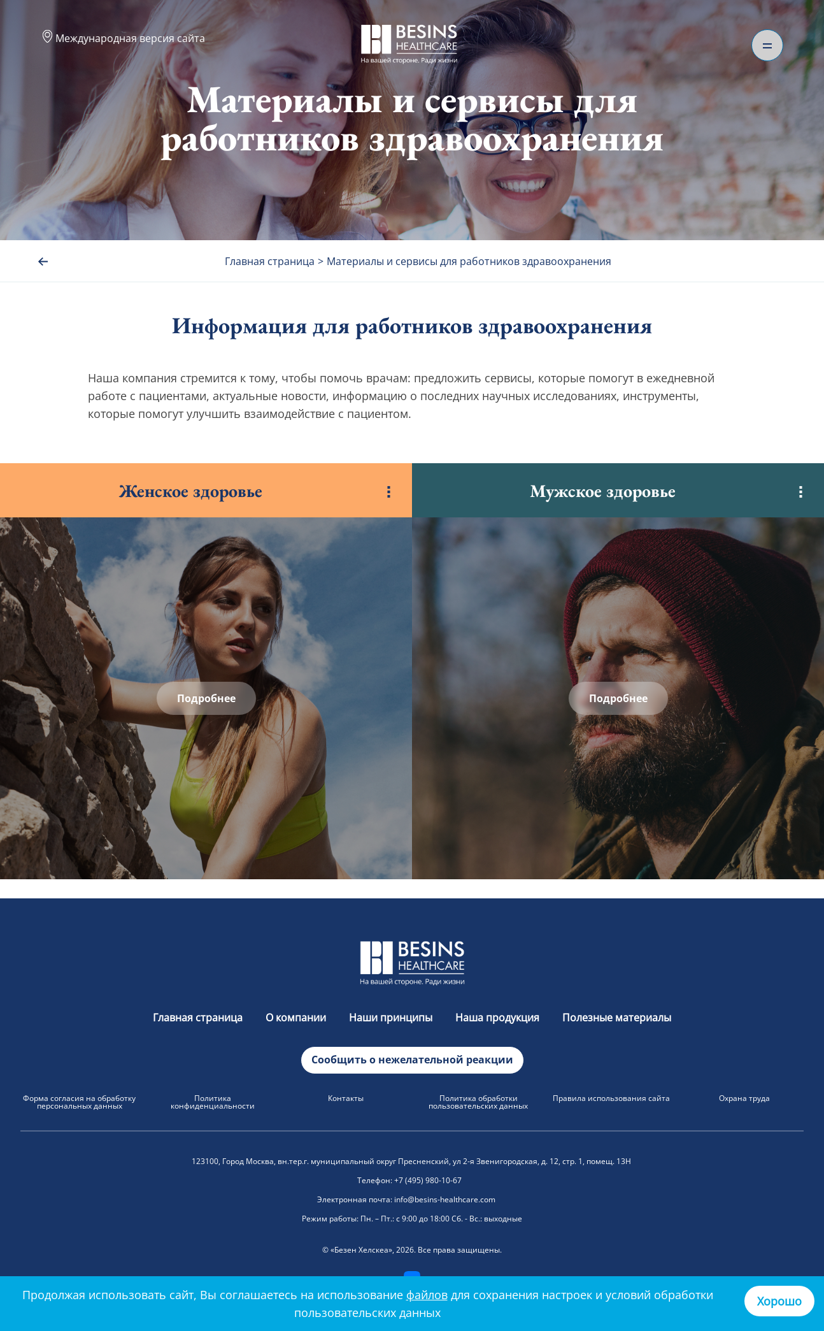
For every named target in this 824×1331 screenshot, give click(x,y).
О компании (297, 1018)
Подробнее (206, 698)
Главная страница (199, 1018)
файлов (427, 1294)
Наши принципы (392, 1018)
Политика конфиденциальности (213, 1102)
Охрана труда (744, 1098)
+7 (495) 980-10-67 (428, 1180)
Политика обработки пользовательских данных (478, 1102)
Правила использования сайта (611, 1098)
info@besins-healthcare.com (444, 1199)
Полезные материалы (616, 1018)
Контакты (346, 1098)
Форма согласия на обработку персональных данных (79, 1102)
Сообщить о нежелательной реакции (412, 1060)
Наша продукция (498, 1018)
